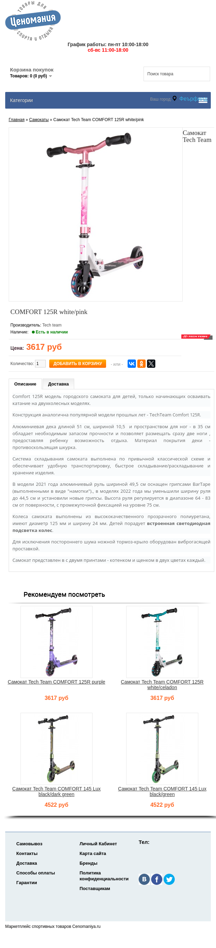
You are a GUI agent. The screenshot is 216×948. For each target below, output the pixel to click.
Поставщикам (94, 888)
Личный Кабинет (98, 843)
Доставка (58, 384)
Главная (17, 119)
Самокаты (39, 119)
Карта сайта (92, 853)
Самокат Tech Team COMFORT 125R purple (56, 682)
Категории (21, 100)
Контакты (26, 853)
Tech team (51, 325)
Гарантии (26, 882)
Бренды (88, 863)
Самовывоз (29, 843)
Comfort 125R (186, 415)
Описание (25, 384)
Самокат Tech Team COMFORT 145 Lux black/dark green (56, 791)
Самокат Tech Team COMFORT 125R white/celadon (162, 684)
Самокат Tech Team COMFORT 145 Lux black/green (162, 791)
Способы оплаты (35, 872)
